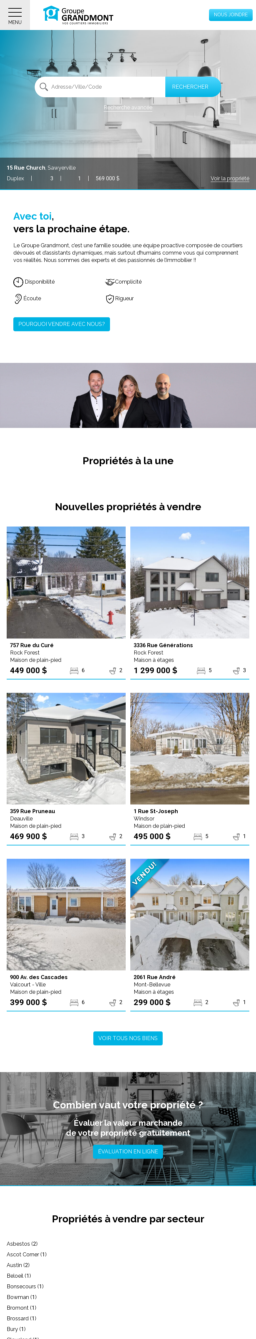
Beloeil (140, 1254)
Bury (16, 1286)
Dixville (140, 1318)
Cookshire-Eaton (31, 1308)
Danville (20, 1318)
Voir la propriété (230, 178)
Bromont (21, 1276)
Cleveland (144, 1286)
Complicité (123, 282)
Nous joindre (231, 14)
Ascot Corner (148, 1244)
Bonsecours (25, 1265)
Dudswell (143, 1329)
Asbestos (22, 1244)
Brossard (143, 1276)
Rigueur (119, 298)
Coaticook (23, 1297)
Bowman (143, 1265)
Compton (143, 1297)
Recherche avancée (128, 107)
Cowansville (146, 1308)
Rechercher (190, 87)
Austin (18, 1254)
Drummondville (29, 1329)
